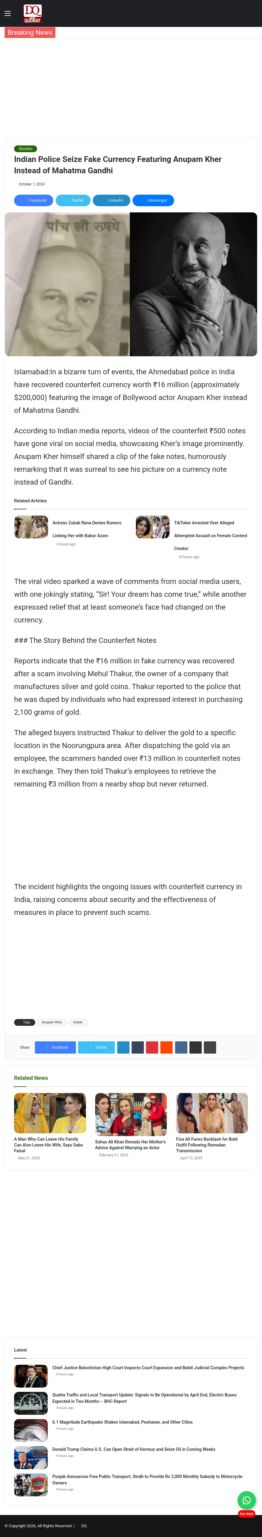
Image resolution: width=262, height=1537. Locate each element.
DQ (84, 1526)
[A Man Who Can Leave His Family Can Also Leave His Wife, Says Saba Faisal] (50, 1113)
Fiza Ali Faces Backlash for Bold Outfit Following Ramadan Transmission (207, 1145)
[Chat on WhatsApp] (247, 1500)
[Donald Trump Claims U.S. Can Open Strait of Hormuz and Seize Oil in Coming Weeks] (31, 1457)
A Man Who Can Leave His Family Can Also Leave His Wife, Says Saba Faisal (48, 1145)
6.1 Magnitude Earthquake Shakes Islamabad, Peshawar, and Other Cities (122, 1422)
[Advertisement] (131, 87)
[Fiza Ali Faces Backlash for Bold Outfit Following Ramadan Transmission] (212, 1113)
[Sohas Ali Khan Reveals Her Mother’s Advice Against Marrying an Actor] (131, 1114)
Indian (78, 1022)
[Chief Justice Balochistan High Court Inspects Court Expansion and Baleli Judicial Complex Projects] (31, 1376)
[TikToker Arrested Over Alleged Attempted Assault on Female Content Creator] (153, 526)
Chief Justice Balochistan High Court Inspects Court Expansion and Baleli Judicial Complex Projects (148, 1367)
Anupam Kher (52, 1022)
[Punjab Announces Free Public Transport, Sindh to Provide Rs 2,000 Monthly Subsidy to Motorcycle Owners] (31, 1484)
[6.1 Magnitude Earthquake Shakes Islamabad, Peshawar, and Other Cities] (31, 1430)
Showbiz (25, 149)
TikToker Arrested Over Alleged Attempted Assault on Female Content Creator (210, 535)
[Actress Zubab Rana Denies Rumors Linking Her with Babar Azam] (31, 526)
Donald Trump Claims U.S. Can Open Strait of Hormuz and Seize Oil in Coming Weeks (133, 1449)
